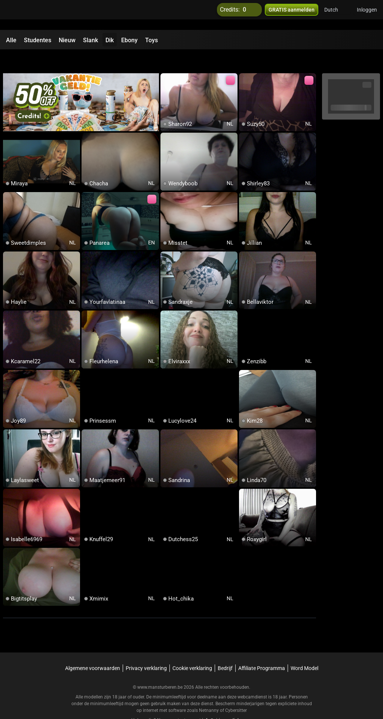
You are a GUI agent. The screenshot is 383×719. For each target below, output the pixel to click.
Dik (109, 40)
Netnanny (209, 691)
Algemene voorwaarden (92, 649)
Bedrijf (225, 649)
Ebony (129, 40)
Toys (151, 40)
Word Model (304, 649)
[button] (336, 14)
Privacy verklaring (146, 649)
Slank (90, 40)
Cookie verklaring (192, 649)
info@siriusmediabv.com (227, 700)
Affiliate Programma (261, 649)
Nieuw (67, 40)
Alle (11, 40)
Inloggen (367, 15)
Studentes (37, 40)
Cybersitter (236, 691)
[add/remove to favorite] (166, 60)
